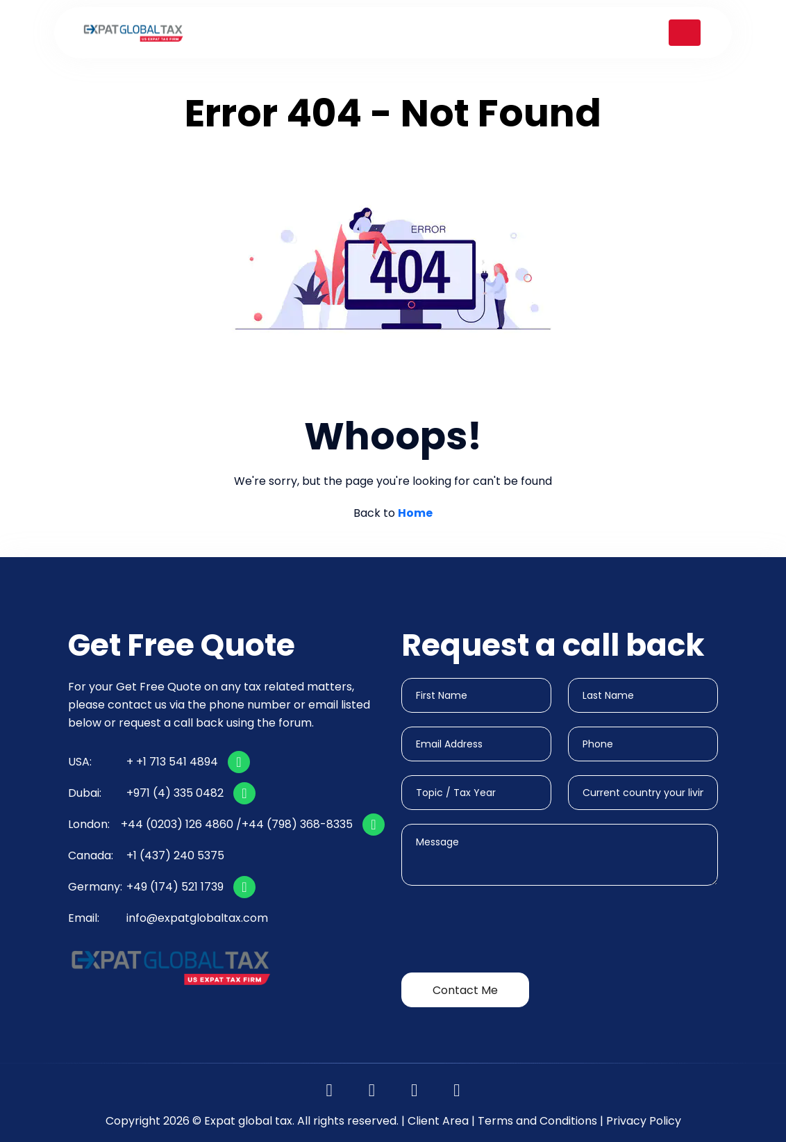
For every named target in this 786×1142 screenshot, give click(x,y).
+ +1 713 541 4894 (172, 762)
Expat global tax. (249, 1121)
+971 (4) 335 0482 (175, 793)
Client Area (438, 1121)
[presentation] (506, 931)
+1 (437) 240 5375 (175, 855)
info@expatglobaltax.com (197, 918)
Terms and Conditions (537, 1121)
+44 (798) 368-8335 (297, 824)
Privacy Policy (643, 1121)
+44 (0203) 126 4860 (177, 824)
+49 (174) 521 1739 (175, 887)
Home (415, 513)
